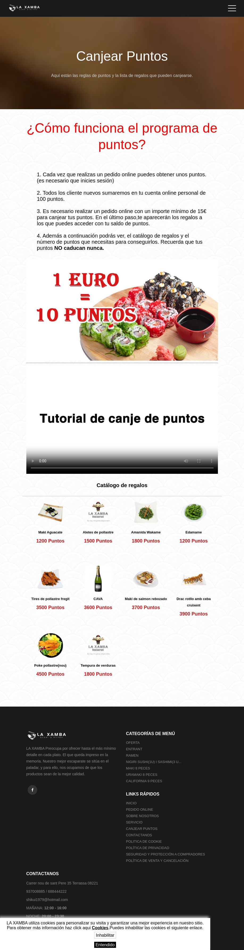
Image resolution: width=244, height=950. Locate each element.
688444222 (57, 891)
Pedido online (139, 810)
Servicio (134, 822)
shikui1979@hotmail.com (47, 900)
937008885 (35, 891)
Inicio (131, 803)
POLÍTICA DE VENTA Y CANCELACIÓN (157, 861)
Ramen (132, 755)
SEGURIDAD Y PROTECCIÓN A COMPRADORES (165, 854)
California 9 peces (144, 781)
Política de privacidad (147, 848)
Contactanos (139, 835)
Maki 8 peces (138, 768)
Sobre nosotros (142, 816)
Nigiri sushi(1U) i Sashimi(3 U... (153, 762)
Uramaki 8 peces (142, 775)
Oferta (133, 743)
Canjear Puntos (142, 829)
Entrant (134, 749)
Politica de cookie (144, 841)
